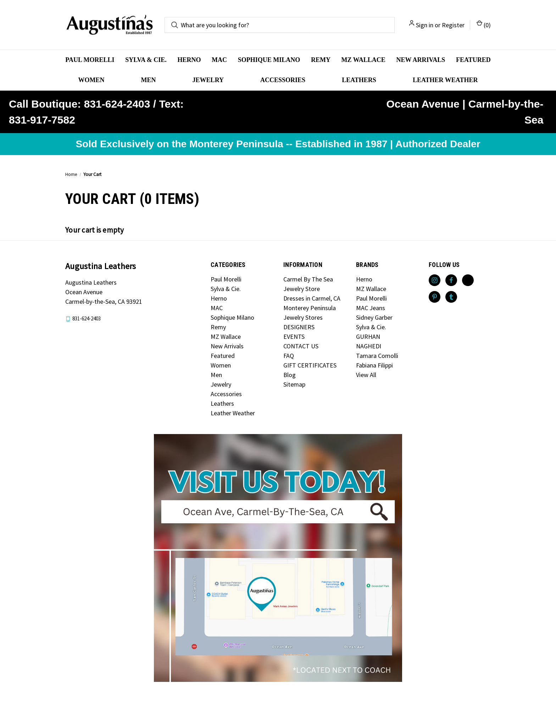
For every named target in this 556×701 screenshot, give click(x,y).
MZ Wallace (363, 59)
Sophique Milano (269, 59)
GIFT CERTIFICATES (310, 365)
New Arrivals (420, 59)
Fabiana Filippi (374, 365)
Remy (320, 59)
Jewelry (208, 80)
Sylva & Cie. (146, 59)
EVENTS (294, 336)
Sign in (424, 25)
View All (366, 375)
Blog (289, 375)
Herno (189, 59)
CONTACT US (300, 346)
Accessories (282, 80)
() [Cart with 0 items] (484, 24)
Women (91, 80)
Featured (473, 59)
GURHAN (368, 336)
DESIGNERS (299, 327)
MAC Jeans (370, 308)
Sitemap (294, 384)
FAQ (288, 356)
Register (453, 25)
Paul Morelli (89, 59)
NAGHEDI (368, 346)
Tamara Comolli (377, 356)
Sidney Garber (374, 317)
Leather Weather (445, 80)
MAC (219, 59)
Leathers (359, 80)
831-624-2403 (86, 318)
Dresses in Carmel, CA (311, 298)
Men (148, 80)
